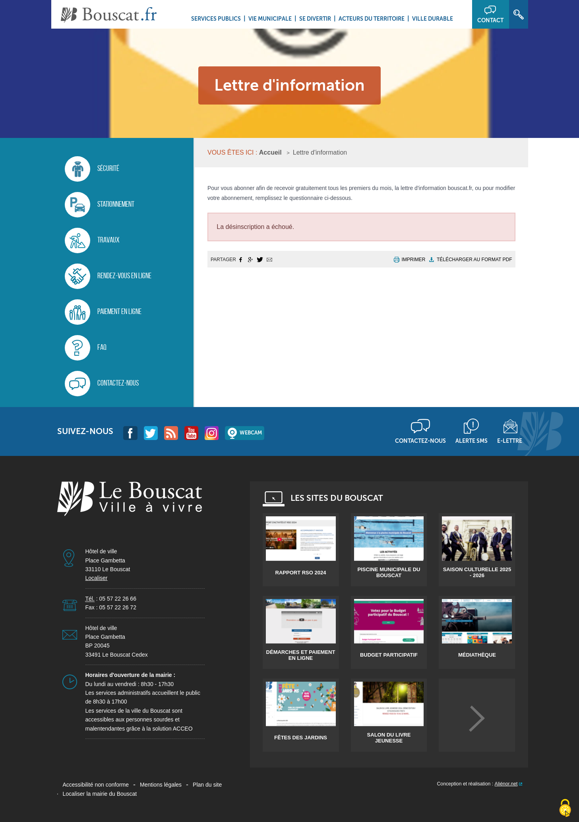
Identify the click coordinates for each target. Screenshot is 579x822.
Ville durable (432, 19)
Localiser (96, 578)
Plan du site (207, 784)
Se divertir (315, 19)
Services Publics (216, 19)
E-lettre (509, 441)
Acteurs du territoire (372, 19)
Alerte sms (471, 441)
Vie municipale (270, 19)
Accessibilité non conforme (96, 784)
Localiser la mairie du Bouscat (100, 794)
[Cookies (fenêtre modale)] (565, 808)
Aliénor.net (506, 784)
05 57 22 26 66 (117, 598)
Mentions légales (161, 784)
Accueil (270, 152)
